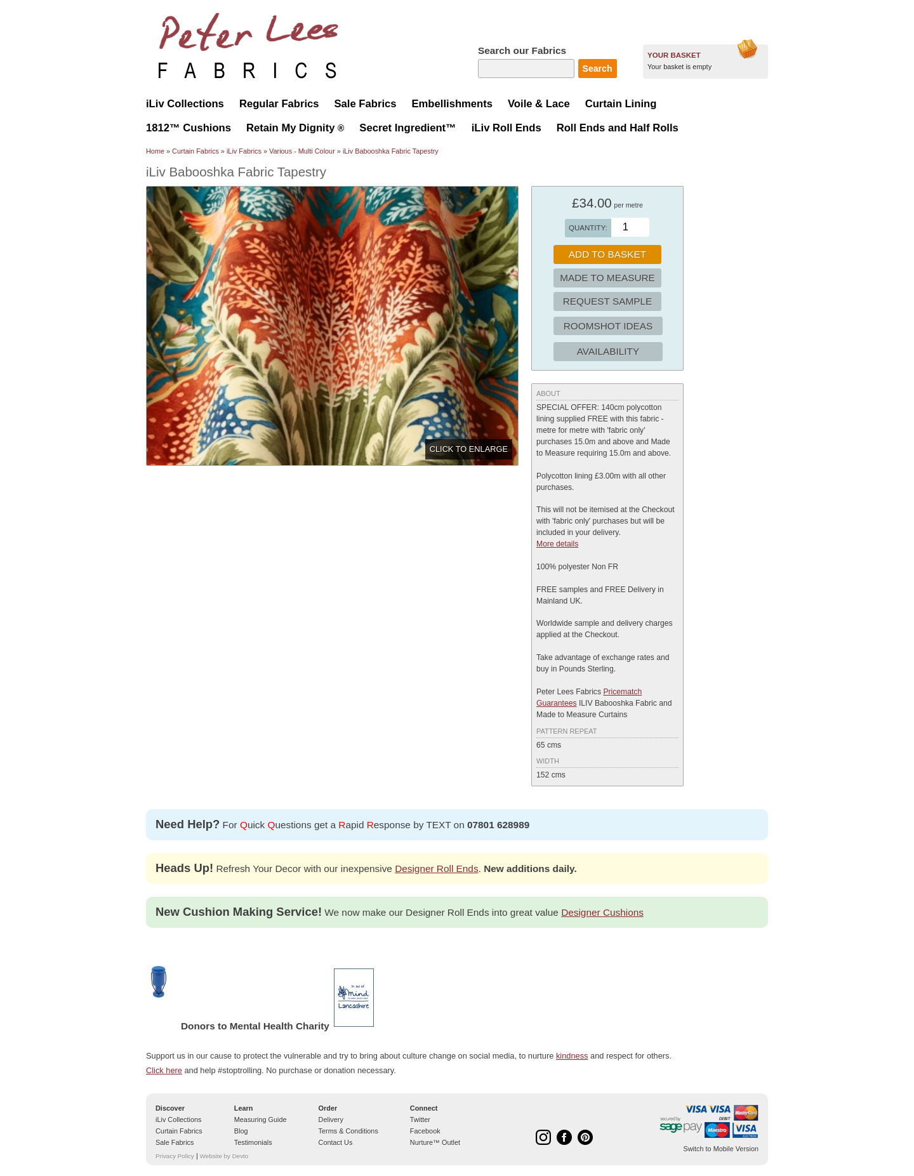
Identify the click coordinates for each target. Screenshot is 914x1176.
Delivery (331, 1119)
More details (557, 543)
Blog (241, 1131)
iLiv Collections (179, 1119)
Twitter (420, 1119)
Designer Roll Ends (436, 868)
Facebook (425, 1131)
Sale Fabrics (175, 1142)
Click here (164, 1070)
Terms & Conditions (348, 1131)
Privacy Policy (175, 1156)
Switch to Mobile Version (721, 1149)
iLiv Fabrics (244, 151)
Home (155, 151)
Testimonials (253, 1142)
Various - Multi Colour (302, 151)
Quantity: (588, 228)
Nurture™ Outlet (435, 1142)
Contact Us (336, 1142)
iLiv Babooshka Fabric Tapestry (391, 151)
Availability (608, 351)
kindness (572, 1055)
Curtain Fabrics (195, 151)
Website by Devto (224, 1156)
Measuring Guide (260, 1119)
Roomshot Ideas (608, 325)
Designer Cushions (602, 912)
